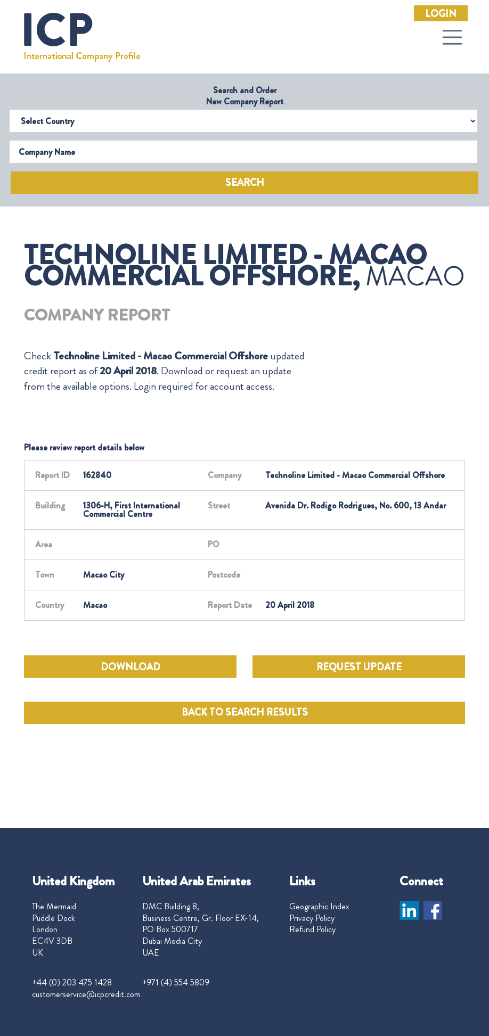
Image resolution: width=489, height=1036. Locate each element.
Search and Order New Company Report (244, 96)
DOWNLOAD (130, 667)
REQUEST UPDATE (359, 667)
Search (244, 183)
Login (441, 14)
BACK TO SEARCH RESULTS (245, 712)
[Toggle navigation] (452, 37)
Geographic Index (319, 906)
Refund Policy (312, 929)
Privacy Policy (312, 918)
